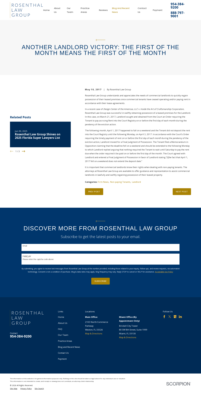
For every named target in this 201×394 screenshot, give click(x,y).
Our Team (63, 334)
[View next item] (23, 136)
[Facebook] (164, 316)
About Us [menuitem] (57, 10)
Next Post (182, 191)
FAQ (60, 329)
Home (61, 317)
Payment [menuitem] (157, 10)
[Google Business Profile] (175, 316)
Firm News (103, 181)
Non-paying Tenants (120, 181)
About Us (62, 323)
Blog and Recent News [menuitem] (121, 10)
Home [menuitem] (46, 10)
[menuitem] (13, 388)
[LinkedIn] (180, 316)
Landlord (136, 181)
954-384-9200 (177, 5)
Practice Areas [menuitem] (85, 10)
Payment (62, 358)
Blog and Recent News (69, 346)
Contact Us (63, 352)
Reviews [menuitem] (103, 10)
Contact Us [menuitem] (142, 10)
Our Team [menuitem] (70, 10)
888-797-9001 (177, 14)
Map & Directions (93, 333)
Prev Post (94, 191)
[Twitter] (169, 316)
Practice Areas (65, 340)
